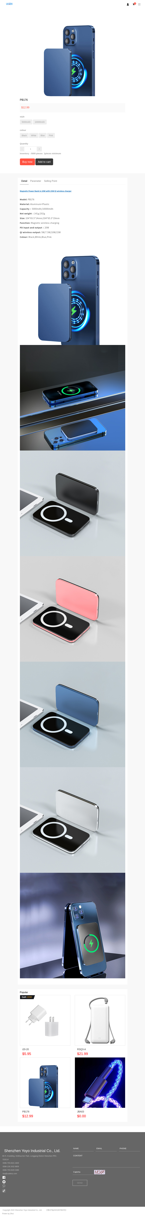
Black (24, 135)
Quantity (24, 144)
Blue (43, 135)
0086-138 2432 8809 (11, 1167)
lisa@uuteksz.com (10, 1174)
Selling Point (50, 181)
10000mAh (40, 122)
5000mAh (26, 122)
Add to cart (44, 161)
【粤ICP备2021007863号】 (56, 1210)
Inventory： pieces (31, 153)
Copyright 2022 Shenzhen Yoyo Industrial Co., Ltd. (22, 1210)
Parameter (35, 181)
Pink (51, 135)
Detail (24, 181)
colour (23, 130)
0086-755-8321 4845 (11, 1163)
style (22, 117)
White (33, 135)
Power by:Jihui (8, 1214)
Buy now (27, 161)
